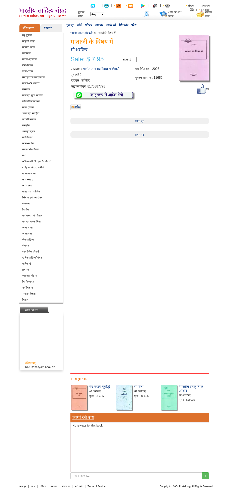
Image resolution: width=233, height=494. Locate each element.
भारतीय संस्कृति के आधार (191, 389)
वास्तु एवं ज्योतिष (31, 191)
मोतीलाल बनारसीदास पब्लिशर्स (101, 68)
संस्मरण (26, 89)
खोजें (79, 25)
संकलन (26, 203)
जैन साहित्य (28, 239)
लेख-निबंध (27, 65)
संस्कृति (26, 125)
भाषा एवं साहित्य (31, 113)
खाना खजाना (29, 173)
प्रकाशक (205, 5)
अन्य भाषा (27, 227)
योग (24, 155)
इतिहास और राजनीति (33, 167)
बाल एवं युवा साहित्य (32, 95)
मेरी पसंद (123, 25)
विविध (25, 209)
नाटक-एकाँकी (29, 59)
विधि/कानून (28, 281)
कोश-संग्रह (27, 179)
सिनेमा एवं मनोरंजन (32, 197)
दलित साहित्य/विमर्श (32, 257)
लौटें (77, 106)
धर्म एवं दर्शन (29, 131)
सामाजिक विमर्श (30, 251)
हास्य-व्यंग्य (27, 71)
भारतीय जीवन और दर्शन (81, 32)
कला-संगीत (28, 143)
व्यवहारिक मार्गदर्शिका (33, 77)
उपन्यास (26, 53)
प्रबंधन (25, 269)
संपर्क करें (111, 25)
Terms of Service (96, 486)
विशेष (25, 299)
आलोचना (27, 233)
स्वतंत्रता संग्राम (29, 275)
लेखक (191, 5)
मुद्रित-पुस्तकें (28, 27)
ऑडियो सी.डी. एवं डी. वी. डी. (37, 161)
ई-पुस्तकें (48, 27)
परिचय (88, 25)
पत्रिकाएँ (26, 263)
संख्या (126, 59)
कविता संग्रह (28, 47)
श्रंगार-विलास (29, 293)
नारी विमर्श (28, 137)
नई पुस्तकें (27, 35)
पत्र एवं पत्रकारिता (31, 221)
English (205, 9)
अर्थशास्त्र (27, 185)
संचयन (25, 245)
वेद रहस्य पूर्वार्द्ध (99, 387)
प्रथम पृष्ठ (139, 121)
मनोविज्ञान (27, 287)
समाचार (99, 25)
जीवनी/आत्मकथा (31, 101)
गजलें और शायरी (31, 83)
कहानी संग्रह (28, 41)
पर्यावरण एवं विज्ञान (32, 215)
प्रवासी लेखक (29, 119)
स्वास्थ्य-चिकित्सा (30, 149)
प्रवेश (133, 25)
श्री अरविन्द (79, 49)
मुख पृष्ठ (70, 25)
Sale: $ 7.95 (87, 59)
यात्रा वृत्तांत (28, 107)
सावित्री (138, 387)
